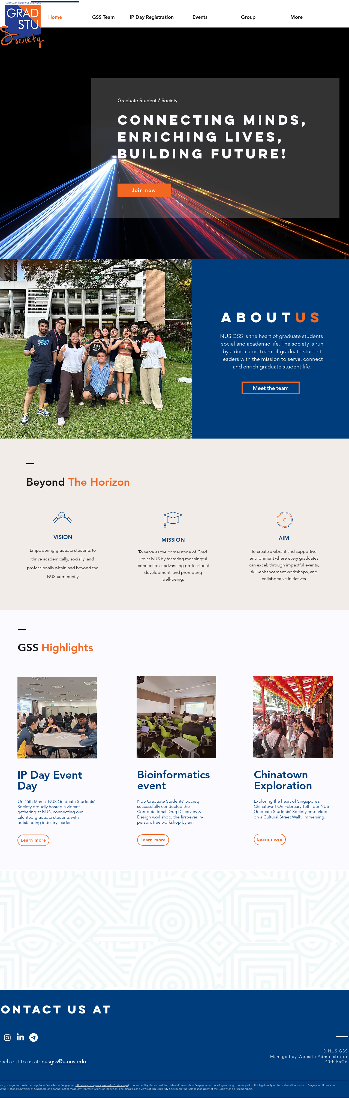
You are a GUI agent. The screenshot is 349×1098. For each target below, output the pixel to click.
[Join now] (144, 190)
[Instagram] (7, 1037)
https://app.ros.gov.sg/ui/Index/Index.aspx (102, 1085)
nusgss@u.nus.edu (63, 1061)
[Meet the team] (271, 388)
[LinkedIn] (20, 1037)
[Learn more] (33, 840)
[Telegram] (33, 1037)
